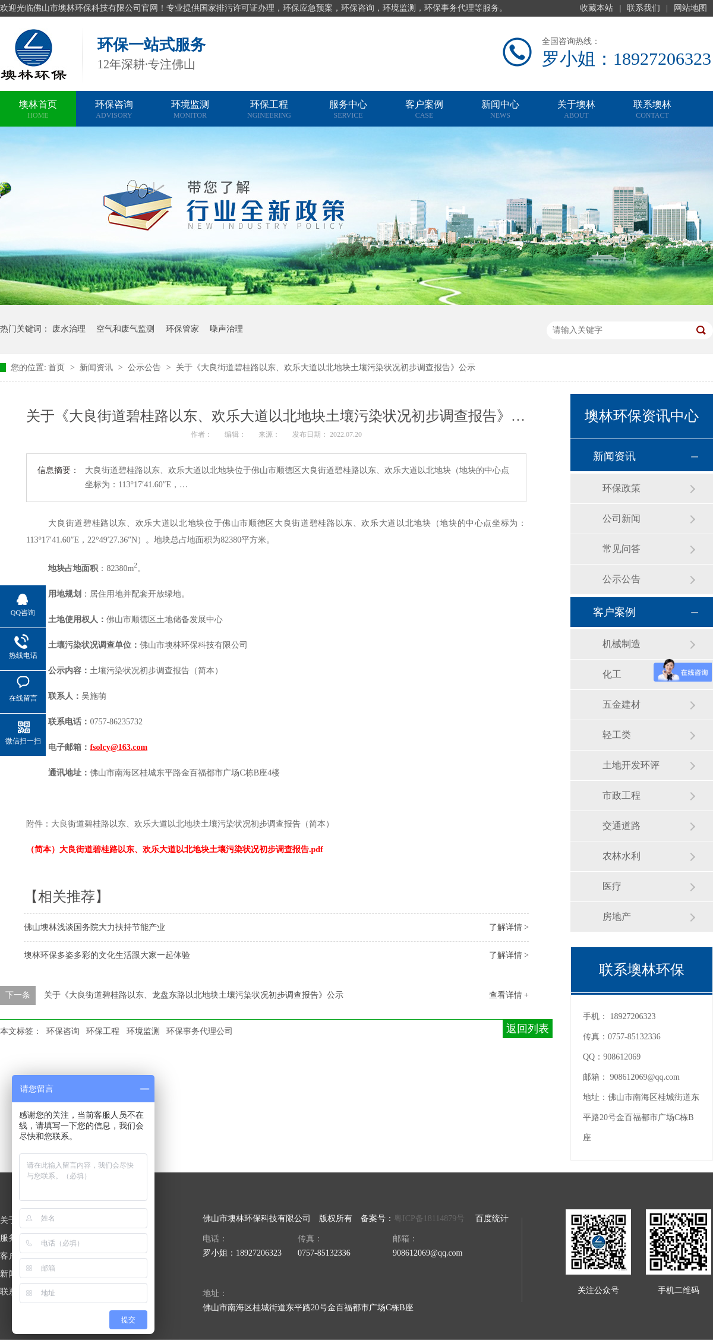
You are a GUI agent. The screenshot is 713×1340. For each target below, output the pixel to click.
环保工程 (269, 110)
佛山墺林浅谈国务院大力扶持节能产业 (94, 927)
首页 (57, 367)
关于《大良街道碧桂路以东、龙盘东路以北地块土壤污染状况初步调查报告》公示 (193, 995)
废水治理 (69, 328)
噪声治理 (226, 328)
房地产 (616, 917)
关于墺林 (576, 110)
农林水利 (621, 856)
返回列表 (527, 1029)
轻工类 (616, 735)
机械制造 (621, 644)
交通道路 (621, 826)
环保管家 (182, 328)
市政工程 (621, 795)
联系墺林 (652, 110)
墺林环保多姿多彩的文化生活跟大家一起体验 (107, 955)
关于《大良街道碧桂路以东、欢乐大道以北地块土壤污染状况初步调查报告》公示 (325, 367)
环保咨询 (114, 110)
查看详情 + (509, 995)
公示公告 (145, 367)
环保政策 (621, 488)
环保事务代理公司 (199, 1031)
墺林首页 (38, 110)
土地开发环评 (631, 765)
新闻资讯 (97, 367)
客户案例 (424, 110)
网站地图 (690, 8)
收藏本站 (596, 8)
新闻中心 (500, 110)
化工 (611, 674)
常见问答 (621, 549)
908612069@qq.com (645, 1077)
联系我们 (643, 8)
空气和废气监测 (125, 328)
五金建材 (621, 704)
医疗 (611, 886)
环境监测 (190, 110)
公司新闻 (621, 518)
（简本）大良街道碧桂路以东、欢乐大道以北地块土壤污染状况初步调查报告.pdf (174, 849)
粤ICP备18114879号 (429, 1218)
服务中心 (348, 110)
